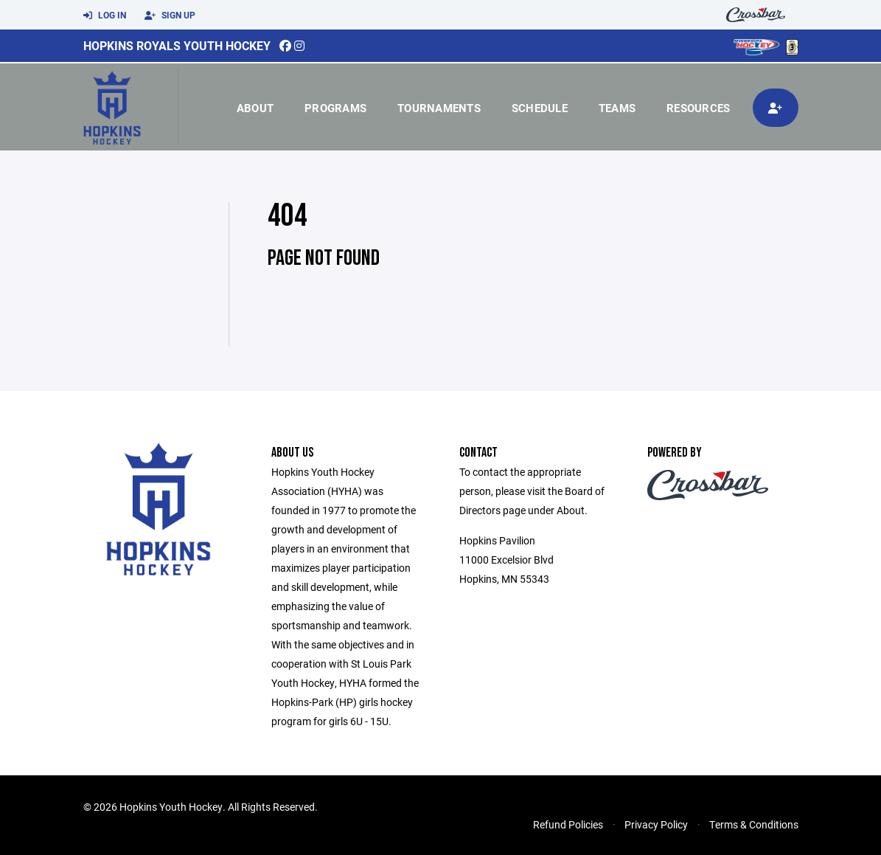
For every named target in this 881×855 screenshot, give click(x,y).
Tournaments (439, 107)
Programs (335, 107)
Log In (104, 15)
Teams (617, 107)
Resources (698, 107)
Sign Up (169, 15)
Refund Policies (568, 824)
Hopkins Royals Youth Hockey (177, 45)
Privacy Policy (656, 824)
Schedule (540, 107)
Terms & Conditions (753, 824)
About (255, 107)
